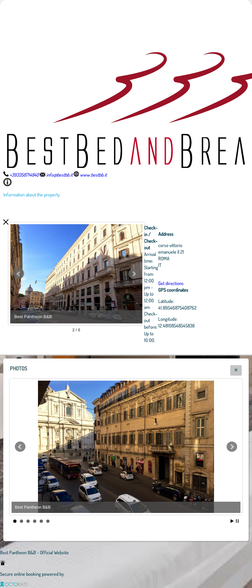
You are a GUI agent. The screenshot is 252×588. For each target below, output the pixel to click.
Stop (237, 521)
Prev (19, 274)
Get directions (171, 283)
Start (232, 521)
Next (133, 274)
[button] (236, 370)
